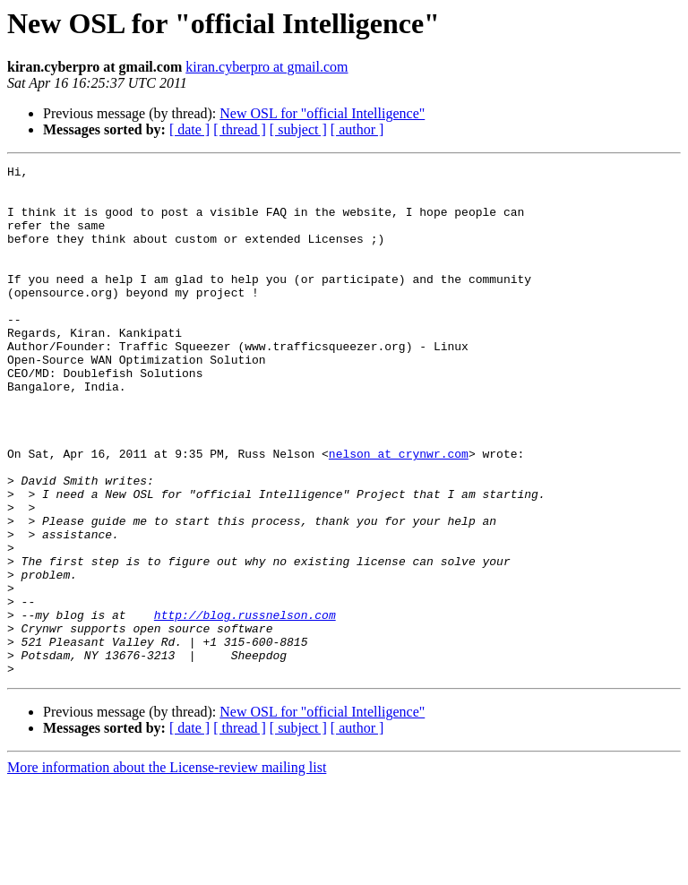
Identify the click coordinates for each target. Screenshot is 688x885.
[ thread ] (239, 129)
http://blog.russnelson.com (245, 706)
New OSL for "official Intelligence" (322, 113)
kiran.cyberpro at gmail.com (266, 66)
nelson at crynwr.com (399, 512)
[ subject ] (298, 129)
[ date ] (189, 129)
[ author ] (357, 129)
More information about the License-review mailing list (166, 869)
